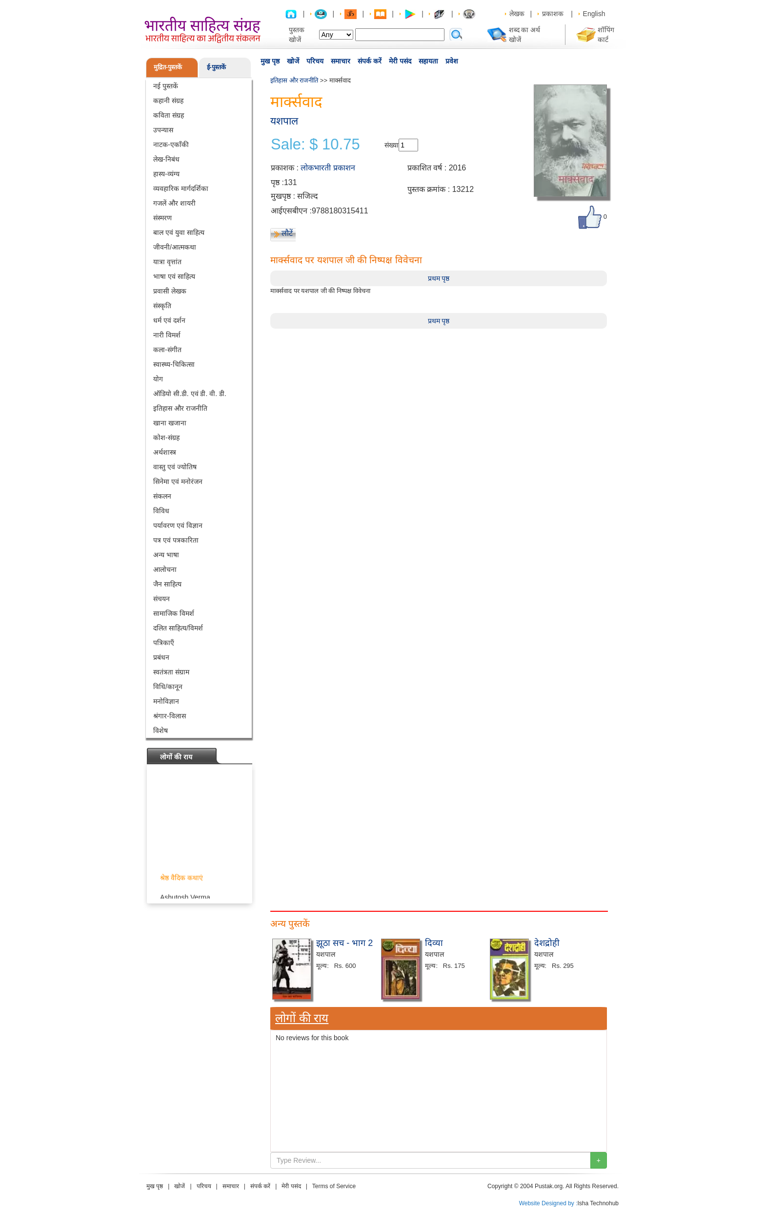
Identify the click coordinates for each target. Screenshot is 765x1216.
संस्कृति (162, 306)
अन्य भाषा (166, 555)
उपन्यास (163, 130)
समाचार (340, 61)
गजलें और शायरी (174, 203)
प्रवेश (451, 61)
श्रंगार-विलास (169, 716)
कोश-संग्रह (166, 437)
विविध (161, 511)
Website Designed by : (548, 1203)
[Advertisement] (438, 397)
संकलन (162, 496)
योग (158, 379)
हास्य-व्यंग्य (166, 174)
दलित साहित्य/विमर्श (178, 628)
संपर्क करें (370, 61)
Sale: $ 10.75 (315, 144)
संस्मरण (162, 218)
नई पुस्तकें (165, 86)
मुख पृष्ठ (270, 61)
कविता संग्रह (168, 115)
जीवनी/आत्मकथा (174, 247)
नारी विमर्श (167, 335)
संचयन (161, 599)
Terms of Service (334, 1186)
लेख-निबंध (166, 159)
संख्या (391, 145)
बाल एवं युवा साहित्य (178, 232)
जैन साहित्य (167, 584)
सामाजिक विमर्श (173, 613)
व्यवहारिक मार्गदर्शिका (180, 188)
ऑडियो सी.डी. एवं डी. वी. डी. (189, 394)
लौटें (287, 233)
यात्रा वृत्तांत (167, 262)
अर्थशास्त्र (164, 452)
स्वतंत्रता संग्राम (171, 672)
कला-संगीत (167, 350)
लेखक (516, 14)
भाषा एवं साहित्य (174, 276)
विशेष (160, 730)
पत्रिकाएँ (163, 643)
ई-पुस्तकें (216, 67)
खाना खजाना (169, 423)
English (594, 14)
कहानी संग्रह (168, 101)
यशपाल (284, 120)
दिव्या (434, 943)
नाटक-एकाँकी (171, 144)
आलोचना (165, 569)
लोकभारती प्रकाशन (328, 168)
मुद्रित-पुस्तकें (168, 67)
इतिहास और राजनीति (180, 408)
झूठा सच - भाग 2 (344, 943)
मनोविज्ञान (166, 701)
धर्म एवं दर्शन (169, 320)
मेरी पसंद (400, 61)
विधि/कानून (167, 687)
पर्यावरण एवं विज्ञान (177, 525)
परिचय (314, 61)
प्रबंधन (161, 657)
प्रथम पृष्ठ (439, 278)
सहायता (428, 61)
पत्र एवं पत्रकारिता (176, 540)
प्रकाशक (553, 14)
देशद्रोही (547, 943)
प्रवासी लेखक (169, 291)
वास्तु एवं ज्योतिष (175, 467)
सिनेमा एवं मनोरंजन (177, 481)
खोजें (293, 61)
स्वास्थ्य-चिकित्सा (174, 364)
